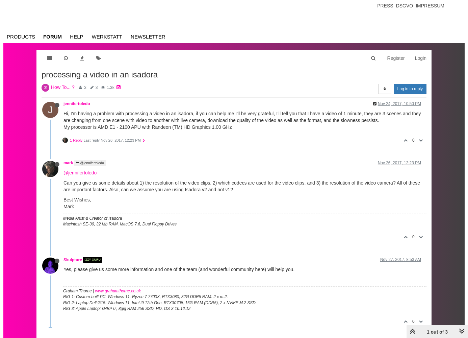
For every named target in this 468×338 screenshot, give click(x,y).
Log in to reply (410, 89)
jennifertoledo (76, 103)
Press (385, 5)
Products (21, 37)
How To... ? (63, 87)
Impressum (430, 5)
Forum (52, 37)
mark (68, 163)
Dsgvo (404, 5)
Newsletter (148, 37)
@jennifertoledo (90, 163)
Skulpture (72, 260)
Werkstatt (107, 37)
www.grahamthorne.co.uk (118, 291)
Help (76, 37)
